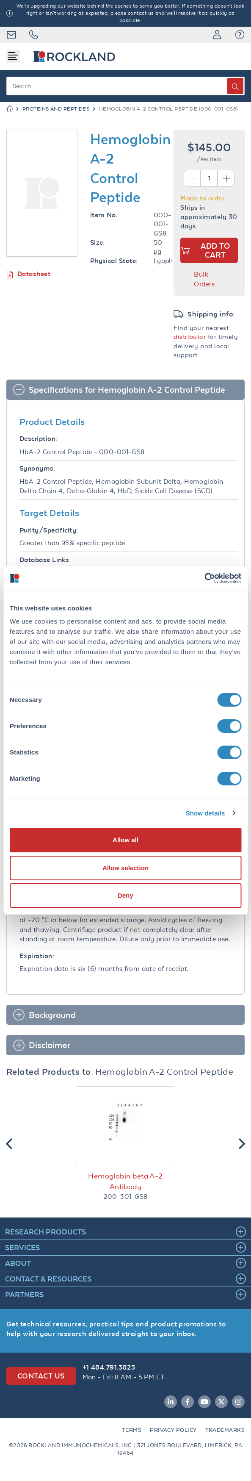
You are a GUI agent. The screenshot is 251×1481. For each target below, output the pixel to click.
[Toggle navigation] (13, 56)
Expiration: (36, 956)
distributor (190, 336)
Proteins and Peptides (55, 109)
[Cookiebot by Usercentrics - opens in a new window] (204, 578)
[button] (240, 35)
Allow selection (125, 867)
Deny (125, 895)
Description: (38, 439)
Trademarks (225, 1430)
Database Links (44, 560)
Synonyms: (37, 468)
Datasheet (28, 274)
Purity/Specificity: (48, 530)
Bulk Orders (204, 279)
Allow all (125, 839)
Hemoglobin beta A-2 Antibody (125, 1181)
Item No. (104, 215)
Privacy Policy (173, 1430)
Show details (205, 813)
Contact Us (41, 1375)
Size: (97, 243)
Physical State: (114, 261)
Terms (131, 1430)
